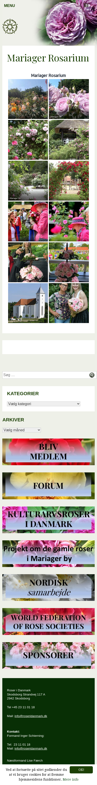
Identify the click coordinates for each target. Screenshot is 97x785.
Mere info (70, 779)
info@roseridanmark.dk (31, 716)
